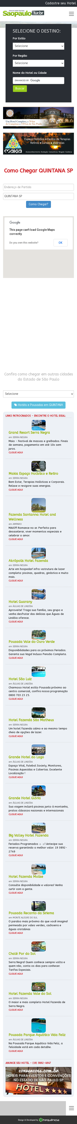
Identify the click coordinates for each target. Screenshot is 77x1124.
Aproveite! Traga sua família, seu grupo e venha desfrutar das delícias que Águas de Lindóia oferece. (36, 613)
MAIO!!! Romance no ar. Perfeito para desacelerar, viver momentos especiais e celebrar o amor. (35, 531)
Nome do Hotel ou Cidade (30, 72)
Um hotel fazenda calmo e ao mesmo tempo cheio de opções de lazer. (38, 730)
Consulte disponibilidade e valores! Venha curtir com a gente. (36, 887)
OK (60, 242)
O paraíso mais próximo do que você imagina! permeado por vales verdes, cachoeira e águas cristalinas (38, 925)
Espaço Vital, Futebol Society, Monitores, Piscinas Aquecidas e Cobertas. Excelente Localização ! (35, 769)
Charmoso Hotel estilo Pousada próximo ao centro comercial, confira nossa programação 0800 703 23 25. (38, 691)
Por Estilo (19, 38)
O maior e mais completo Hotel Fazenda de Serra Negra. (37, 1004)
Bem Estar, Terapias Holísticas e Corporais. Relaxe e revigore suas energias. (37, 483)
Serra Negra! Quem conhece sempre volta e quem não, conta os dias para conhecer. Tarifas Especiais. (37, 966)
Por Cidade (10, 386)
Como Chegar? (38, 204)
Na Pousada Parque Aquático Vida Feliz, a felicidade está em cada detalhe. (36, 1045)
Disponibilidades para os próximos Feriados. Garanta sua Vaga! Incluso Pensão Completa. (38, 652)
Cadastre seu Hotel (60, 3)
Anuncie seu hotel (17, 1063)
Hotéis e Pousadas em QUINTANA (38, 405)
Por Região (20, 55)
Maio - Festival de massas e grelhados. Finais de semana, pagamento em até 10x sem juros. (38, 445)
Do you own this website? (23, 242)
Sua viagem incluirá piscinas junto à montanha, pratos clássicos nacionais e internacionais (38, 808)
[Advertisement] (38, 324)
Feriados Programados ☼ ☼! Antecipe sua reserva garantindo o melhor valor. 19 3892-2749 (38, 847)
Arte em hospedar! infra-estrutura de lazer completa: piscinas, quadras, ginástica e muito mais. (38, 572)
